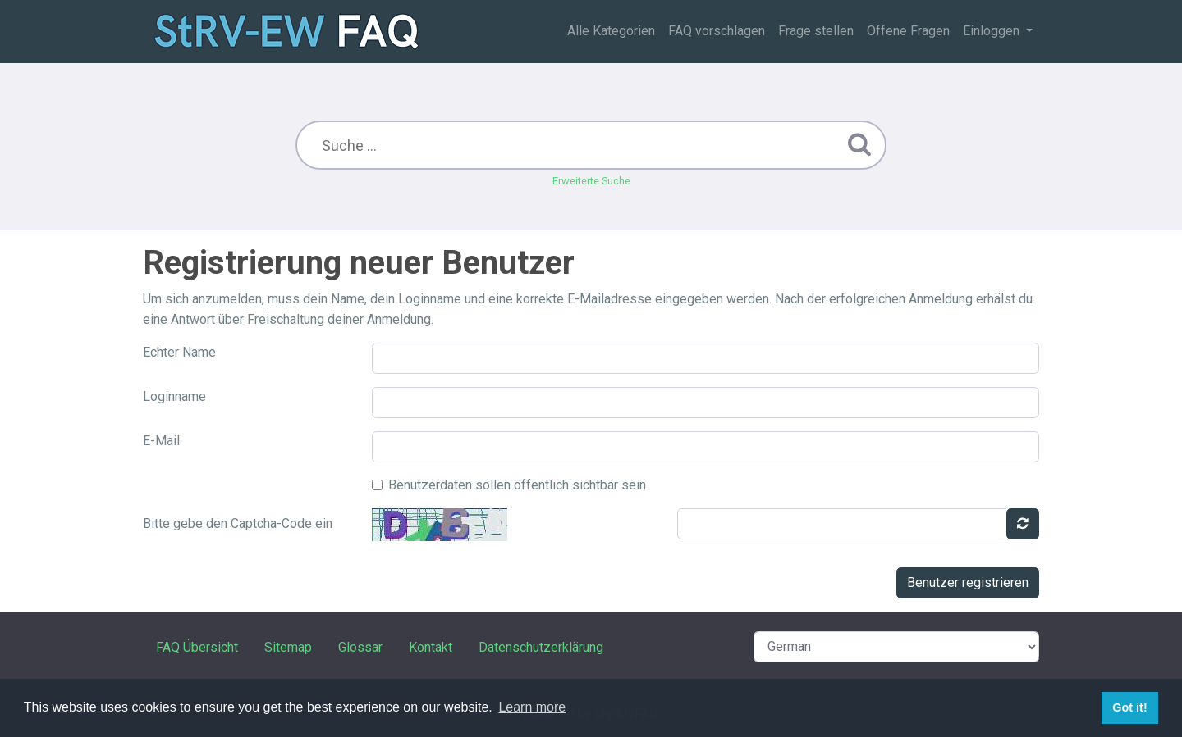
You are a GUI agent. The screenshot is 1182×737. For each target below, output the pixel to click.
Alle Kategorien (611, 31)
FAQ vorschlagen (716, 31)
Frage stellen (816, 31)
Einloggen (993, 31)
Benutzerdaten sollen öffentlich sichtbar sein (517, 485)
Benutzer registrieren (968, 582)
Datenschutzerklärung (541, 647)
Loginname (174, 396)
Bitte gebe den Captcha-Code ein (237, 523)
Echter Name (179, 352)
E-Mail (161, 440)
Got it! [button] (1129, 707)
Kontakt (430, 647)
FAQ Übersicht (197, 647)
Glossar (360, 647)
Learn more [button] (532, 707)
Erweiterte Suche (591, 181)
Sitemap (288, 647)
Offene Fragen (908, 31)
